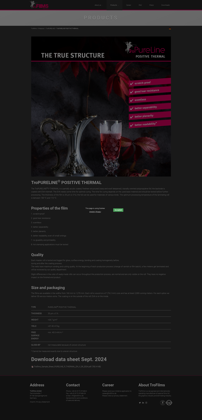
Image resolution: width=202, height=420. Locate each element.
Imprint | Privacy (95, 212)
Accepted (118, 210)
